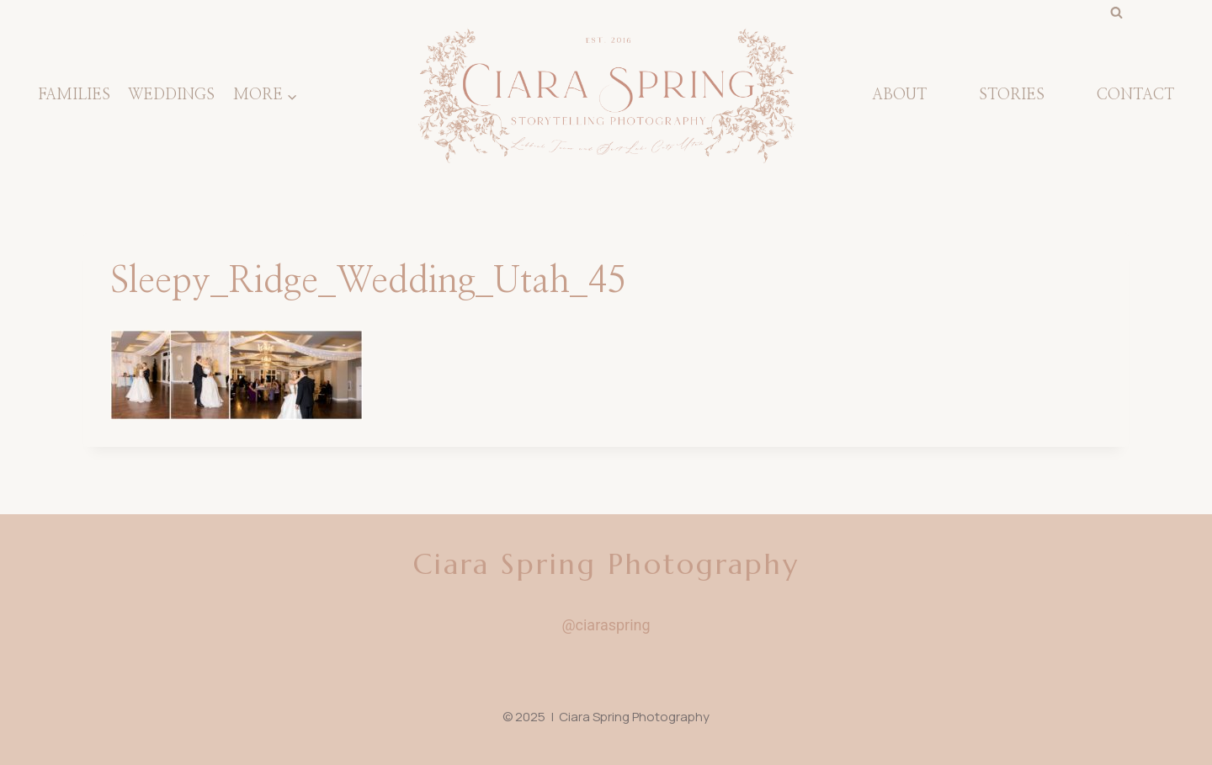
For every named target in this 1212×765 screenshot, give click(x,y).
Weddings (171, 95)
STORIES (1012, 95)
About (899, 95)
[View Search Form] (1116, 12)
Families (74, 95)
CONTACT (1135, 95)
